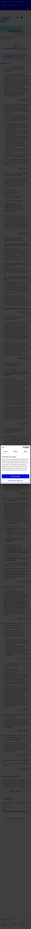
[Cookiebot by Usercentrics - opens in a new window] (22, 447)
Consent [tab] (5, 451)
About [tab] (25, 451)
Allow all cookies (15, 476)
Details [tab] (15, 451)
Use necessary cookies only (15, 480)
